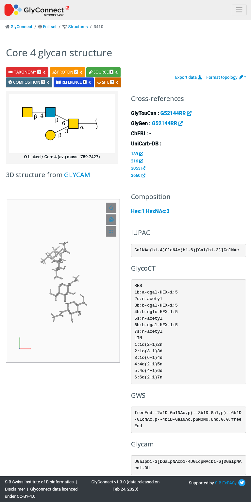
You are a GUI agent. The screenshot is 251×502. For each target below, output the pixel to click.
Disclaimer (15, 489)
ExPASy (229, 482)
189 (137, 153)
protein (67, 72)
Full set (50, 26)
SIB (218, 482)
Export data (188, 77)
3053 (138, 168)
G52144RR (176, 113)
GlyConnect (21, 26)
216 (137, 161)
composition (29, 82)
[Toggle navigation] (239, 10)
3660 (138, 175)
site (108, 82)
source (103, 72)
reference (74, 82)
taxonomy (27, 72)
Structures (78, 26)
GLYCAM (77, 174)
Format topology (224, 77)
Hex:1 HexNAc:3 (150, 211)
